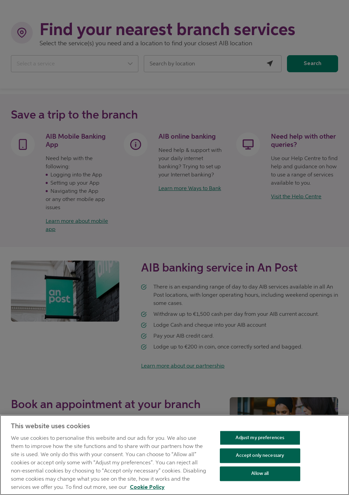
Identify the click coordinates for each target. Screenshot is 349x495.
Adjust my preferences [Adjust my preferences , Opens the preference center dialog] (260, 437)
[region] (174, 455)
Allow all (260, 473)
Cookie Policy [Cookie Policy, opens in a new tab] (147, 487)
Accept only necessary (260, 456)
